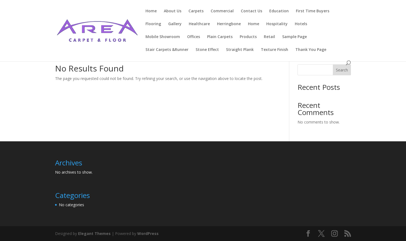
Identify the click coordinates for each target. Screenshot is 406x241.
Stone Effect (207, 50)
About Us (172, 11)
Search (342, 70)
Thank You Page (310, 50)
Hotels (301, 24)
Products (248, 37)
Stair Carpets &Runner (166, 50)
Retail (269, 37)
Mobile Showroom (162, 37)
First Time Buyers (312, 11)
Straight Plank (240, 50)
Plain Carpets (220, 37)
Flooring (153, 24)
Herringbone (229, 24)
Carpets (196, 11)
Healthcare (199, 24)
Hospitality (277, 24)
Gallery (175, 24)
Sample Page (294, 37)
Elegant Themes (94, 233)
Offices (193, 37)
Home (151, 11)
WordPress (148, 233)
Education (279, 11)
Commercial (222, 11)
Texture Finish (274, 50)
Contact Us (251, 11)
